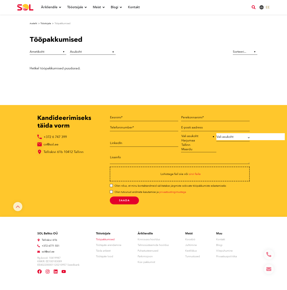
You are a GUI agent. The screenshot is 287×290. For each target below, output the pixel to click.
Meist (189, 235)
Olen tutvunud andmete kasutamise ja (150, 193)
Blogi (219, 246)
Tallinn (197, 145)
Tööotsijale (103, 235)
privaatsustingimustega (172, 193)
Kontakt (220, 241)
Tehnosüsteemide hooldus (153, 246)
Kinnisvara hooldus (149, 241)
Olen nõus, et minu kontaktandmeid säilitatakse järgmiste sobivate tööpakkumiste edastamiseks (170, 187)
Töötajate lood (104, 258)
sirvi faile (195, 176)
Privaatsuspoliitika (226, 258)
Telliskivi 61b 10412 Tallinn (63, 152)
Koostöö (190, 241)
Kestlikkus (191, 252)
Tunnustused (192, 258)
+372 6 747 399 (55, 137)
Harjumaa (197, 141)
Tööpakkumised (105, 241)
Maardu (197, 150)
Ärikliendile (145, 235)
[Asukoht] (93, 52)
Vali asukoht (197, 136)
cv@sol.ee (51, 144)
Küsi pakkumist (146, 263)
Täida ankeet (103, 252)
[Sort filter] (244, 52)
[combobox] (233, 137)
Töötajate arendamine (108, 246)
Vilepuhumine (224, 252)
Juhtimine (191, 246)
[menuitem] (268, 7)
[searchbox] (250, 136)
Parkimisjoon (145, 258)
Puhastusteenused (148, 252)
